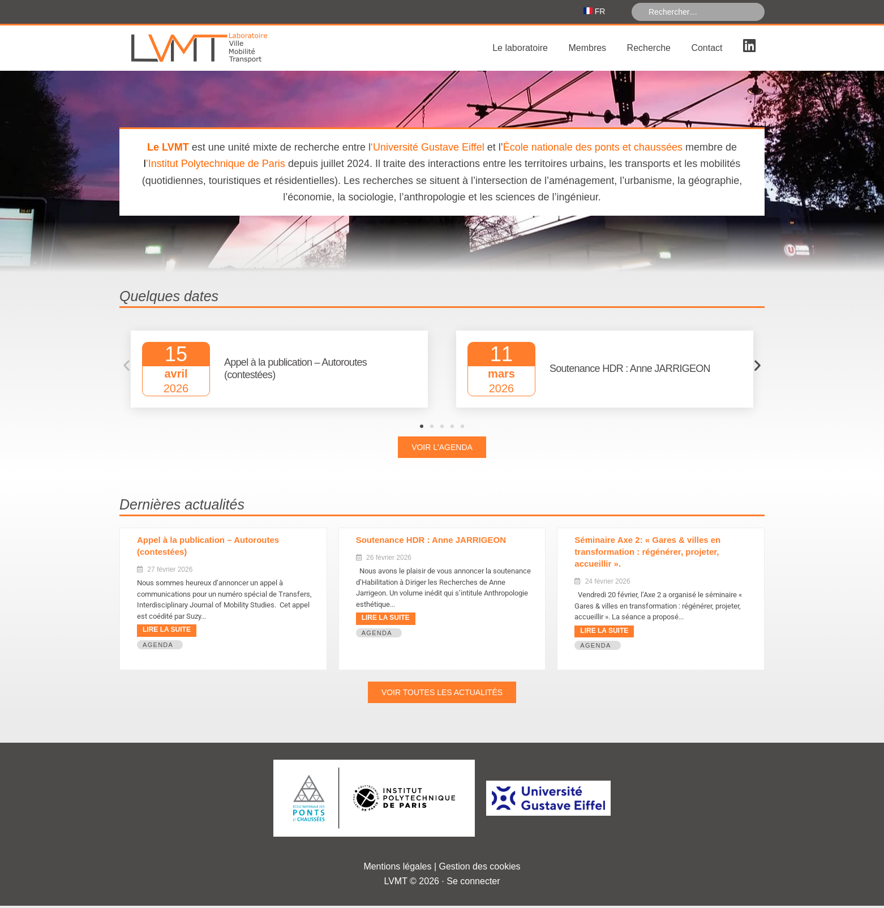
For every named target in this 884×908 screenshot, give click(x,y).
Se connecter (473, 883)
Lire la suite (167, 632)
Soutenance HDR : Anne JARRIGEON (431, 542)
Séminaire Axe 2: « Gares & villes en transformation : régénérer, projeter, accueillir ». (647, 554)
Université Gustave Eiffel (428, 149)
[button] (126, 368)
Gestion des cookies (480, 868)
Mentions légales (397, 868)
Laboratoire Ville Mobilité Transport (204, 50)
